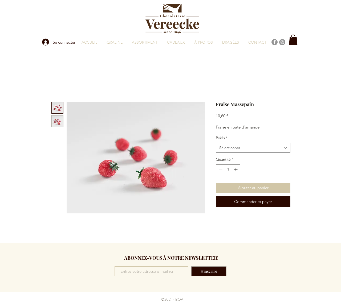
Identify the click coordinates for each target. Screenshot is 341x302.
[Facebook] (274, 42)
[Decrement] (220, 169)
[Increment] (236, 169)
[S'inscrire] (208, 271)
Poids (222, 137)
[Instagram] (282, 42)
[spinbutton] (228, 169)
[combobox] (253, 148)
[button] (293, 40)
